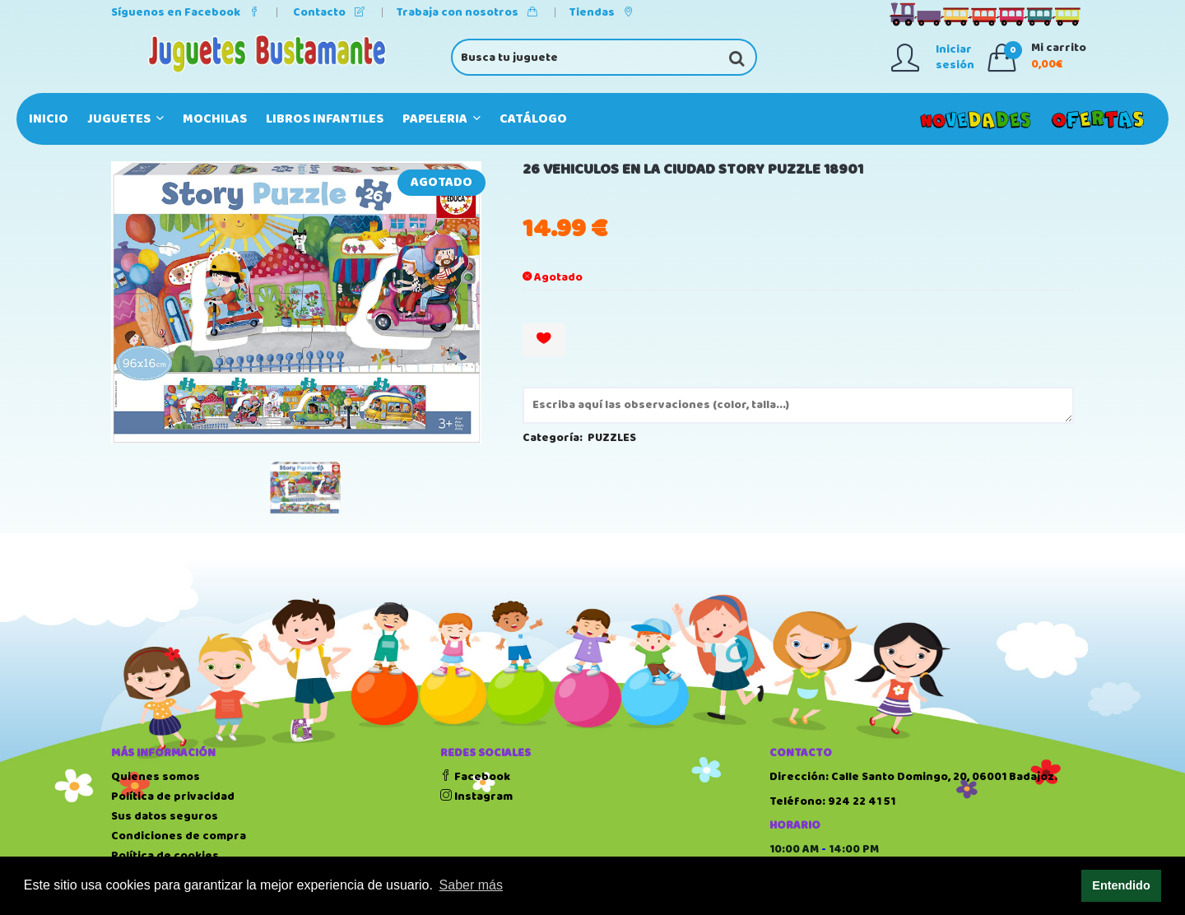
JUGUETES (125, 119)
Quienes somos (155, 777)
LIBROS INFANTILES (324, 119)
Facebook (475, 777)
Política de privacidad (173, 796)
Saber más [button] (471, 885)
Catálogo (533, 119)
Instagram (476, 796)
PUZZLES (612, 438)
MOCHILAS (215, 119)
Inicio (48, 119)
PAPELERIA (441, 119)
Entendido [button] (1121, 885)
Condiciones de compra (178, 836)
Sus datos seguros (164, 816)
